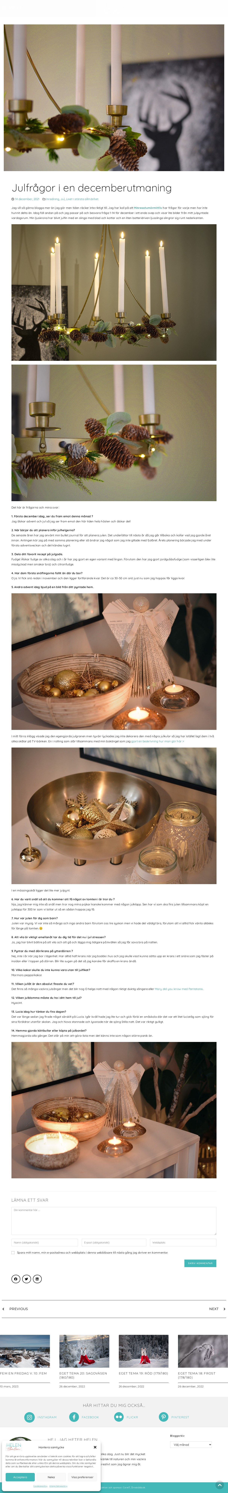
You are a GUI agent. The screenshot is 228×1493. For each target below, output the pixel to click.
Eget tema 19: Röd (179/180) (143, 1373)
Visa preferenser (82, 1477)
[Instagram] (29, 1417)
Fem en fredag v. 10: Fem (23, 1373)
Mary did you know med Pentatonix (179, 989)
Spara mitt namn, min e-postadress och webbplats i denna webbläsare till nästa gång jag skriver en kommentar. (92, 1252)
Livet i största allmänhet (82, 199)
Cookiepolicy (40, 1486)
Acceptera (20, 1477)
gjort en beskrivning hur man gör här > (157, 741)
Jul (63, 199)
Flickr (132, 1417)
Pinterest (180, 1417)
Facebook (90, 1417)
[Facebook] (74, 1417)
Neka (51, 1477)
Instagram (47, 1417)
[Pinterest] (163, 1417)
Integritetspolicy (58, 1486)
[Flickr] (119, 1417)
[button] (95, 1447)
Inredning (52, 199)
